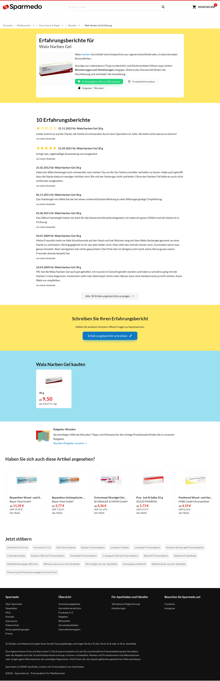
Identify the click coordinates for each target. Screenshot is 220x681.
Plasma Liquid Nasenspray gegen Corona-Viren (32, 572)
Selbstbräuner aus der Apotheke (169, 564)
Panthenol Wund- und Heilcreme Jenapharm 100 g (195, 497)
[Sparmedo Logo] (22, 7)
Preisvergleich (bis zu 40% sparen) (99, 81)
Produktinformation (141, 81)
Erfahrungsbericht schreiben (110, 336)
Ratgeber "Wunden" (91, 88)
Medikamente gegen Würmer (22, 564)
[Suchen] (162, 7)
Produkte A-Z (65, 612)
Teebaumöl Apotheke (185, 555)
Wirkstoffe (64, 621)
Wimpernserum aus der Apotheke (62, 564)
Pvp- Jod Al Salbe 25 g (149, 497)
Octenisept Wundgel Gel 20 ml (111, 497)
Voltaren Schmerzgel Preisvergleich (185, 547)
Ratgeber (63, 617)
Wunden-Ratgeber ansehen (71, 443)
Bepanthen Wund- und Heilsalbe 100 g (26, 497)
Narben (85, 54)
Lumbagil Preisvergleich (147, 547)
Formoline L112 (42, 547)
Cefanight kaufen (16, 555)
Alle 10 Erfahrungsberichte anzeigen (110, 296)
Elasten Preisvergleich (93, 547)
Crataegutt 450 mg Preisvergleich (120, 555)
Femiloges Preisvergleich (83, 555)
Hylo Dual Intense (65, 547)
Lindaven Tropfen (119, 547)
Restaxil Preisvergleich (156, 555)
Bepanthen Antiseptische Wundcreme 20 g (69, 497)
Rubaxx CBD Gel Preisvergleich (47, 555)
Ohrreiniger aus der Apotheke (101, 564)
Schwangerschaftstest (134, 564)
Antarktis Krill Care (17, 547)
